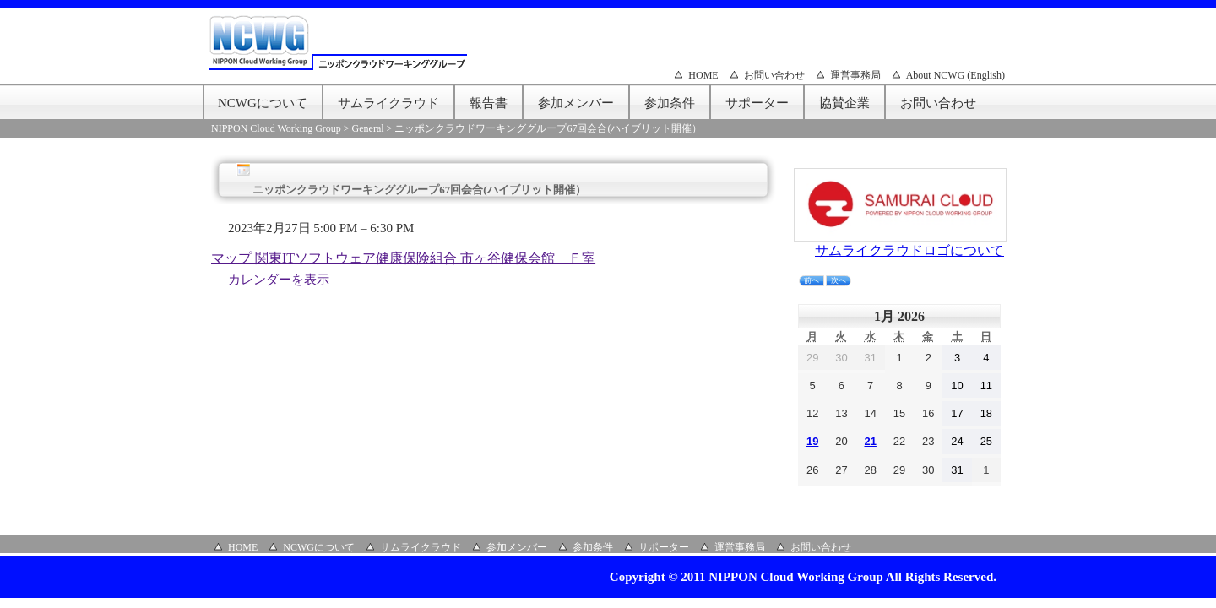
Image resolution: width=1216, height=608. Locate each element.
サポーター (757, 103)
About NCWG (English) (955, 75)
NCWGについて (262, 103)
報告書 (489, 103)
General (368, 128)
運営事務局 (855, 75)
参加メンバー (576, 103)
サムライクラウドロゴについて (909, 250)
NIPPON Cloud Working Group (276, 128)
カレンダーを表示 (278, 279)
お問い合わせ (774, 75)
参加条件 (669, 103)
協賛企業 (844, 103)
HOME (703, 75)
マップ (403, 258)
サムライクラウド (388, 103)
